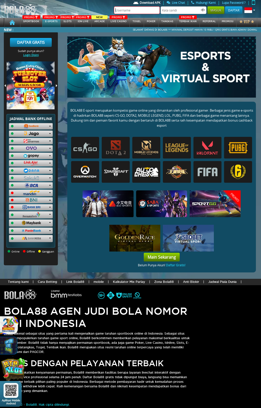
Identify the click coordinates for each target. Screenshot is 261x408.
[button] (249, 10)
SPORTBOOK (31, 20)
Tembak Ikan (188, 20)
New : (9, 29)
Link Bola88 (75, 281)
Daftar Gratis (31, 42)
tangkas (167, 21)
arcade (100, 20)
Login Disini (31, 55)
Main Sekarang (162, 257)
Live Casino (118, 20)
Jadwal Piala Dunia (222, 281)
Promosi (227, 21)
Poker (151, 21)
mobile (99, 281)
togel (137, 21)
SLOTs (68, 20)
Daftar (233, 10)
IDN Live (83, 20)
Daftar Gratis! (175, 265)
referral (209, 21)
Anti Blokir (191, 281)
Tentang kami (18, 281)
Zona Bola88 (164, 281)
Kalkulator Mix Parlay (129, 281)
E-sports (51, 20)
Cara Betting (47, 281)
